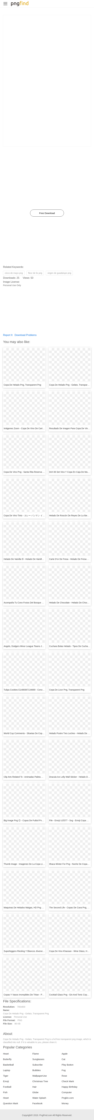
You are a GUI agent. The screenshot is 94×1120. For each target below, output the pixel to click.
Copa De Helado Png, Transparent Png (22, 385)
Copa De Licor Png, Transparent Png (66, 690)
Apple (64, 1053)
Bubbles (36, 1070)
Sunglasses (38, 1059)
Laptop (6, 1070)
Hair (34, 1086)
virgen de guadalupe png (59, 273)
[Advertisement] (47, 36)
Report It (7, 335)
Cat (63, 1059)
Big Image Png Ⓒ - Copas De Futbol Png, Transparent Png (32, 820)
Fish (5, 1092)
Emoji (6, 1081)
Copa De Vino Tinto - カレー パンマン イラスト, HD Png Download (36, 515)
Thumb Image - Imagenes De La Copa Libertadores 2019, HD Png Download (40, 864)
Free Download (47, 213)
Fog (64, 1070)
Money (65, 1103)
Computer (67, 1092)
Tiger (5, 1075)
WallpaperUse (39, 1075)
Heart (6, 1053)
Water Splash (39, 1098)
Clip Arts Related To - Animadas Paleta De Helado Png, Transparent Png (38, 777)
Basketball (8, 1064)
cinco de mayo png (14, 273)
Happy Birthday (69, 1086)
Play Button (67, 1064)
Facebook (37, 1103)
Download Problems (26, 335)
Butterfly (7, 1059)
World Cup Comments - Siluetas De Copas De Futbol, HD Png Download (38, 733)
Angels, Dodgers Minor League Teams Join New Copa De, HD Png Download (41, 646)
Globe (35, 1092)
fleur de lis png (35, 273)
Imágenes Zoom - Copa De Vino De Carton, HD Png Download (34, 428)
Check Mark (68, 1081)
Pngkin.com (68, 1098)
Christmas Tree (40, 1081)
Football (7, 1086)
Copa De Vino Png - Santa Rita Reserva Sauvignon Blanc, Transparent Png (40, 472)
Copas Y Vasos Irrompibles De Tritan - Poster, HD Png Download (35, 994)
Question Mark (10, 1103)
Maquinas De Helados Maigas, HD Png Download (27, 907)
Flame (35, 1053)
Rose (64, 1075)
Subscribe (37, 1064)
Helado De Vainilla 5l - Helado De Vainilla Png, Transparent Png (34, 559)
